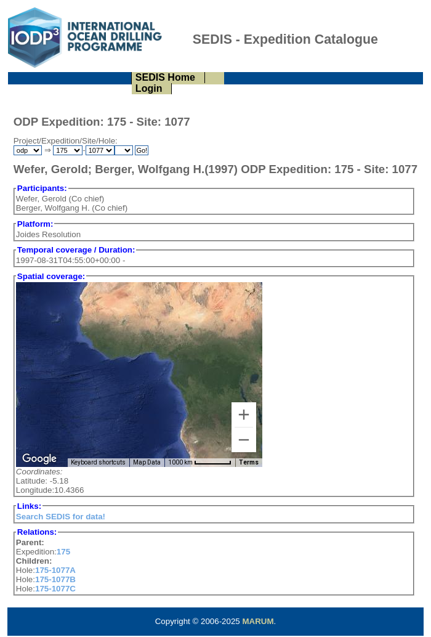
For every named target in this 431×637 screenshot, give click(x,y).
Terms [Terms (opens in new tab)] (249, 462)
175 (63, 551)
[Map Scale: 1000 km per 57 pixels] (199, 462)
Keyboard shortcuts (98, 462)
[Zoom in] (244, 414)
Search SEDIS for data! (60, 516)
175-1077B (55, 579)
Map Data (147, 462)
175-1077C (55, 588)
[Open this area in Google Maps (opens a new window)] (39, 459)
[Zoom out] (244, 440)
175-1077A (55, 570)
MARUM (257, 621)
